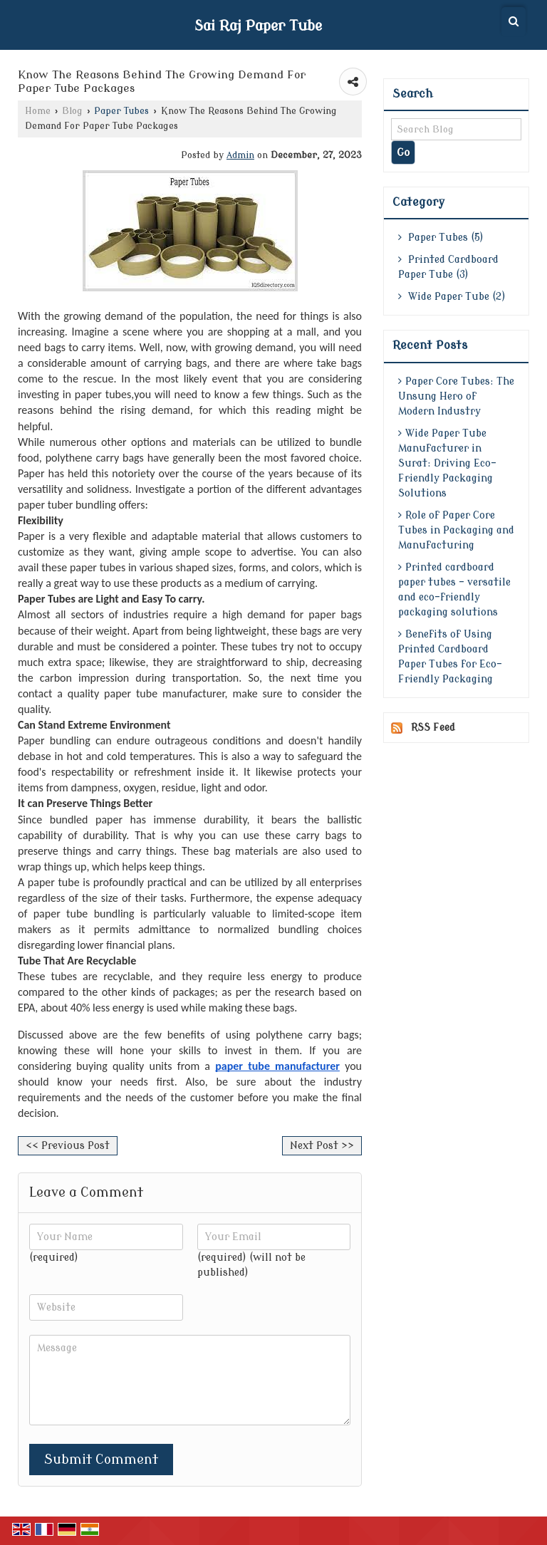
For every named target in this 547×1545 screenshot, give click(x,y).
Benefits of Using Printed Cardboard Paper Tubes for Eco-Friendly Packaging (450, 657)
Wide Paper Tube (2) (452, 296)
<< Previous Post (68, 1145)
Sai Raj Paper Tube (258, 26)
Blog (72, 111)
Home (38, 111)
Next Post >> (322, 1145)
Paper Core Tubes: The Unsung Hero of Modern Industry (456, 396)
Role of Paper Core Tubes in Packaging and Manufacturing (456, 530)
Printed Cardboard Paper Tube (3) (448, 267)
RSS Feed (433, 727)
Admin (240, 155)
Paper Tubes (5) (441, 237)
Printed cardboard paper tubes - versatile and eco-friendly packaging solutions (454, 590)
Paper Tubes (121, 111)
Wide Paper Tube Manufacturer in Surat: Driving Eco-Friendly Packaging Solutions (447, 463)
